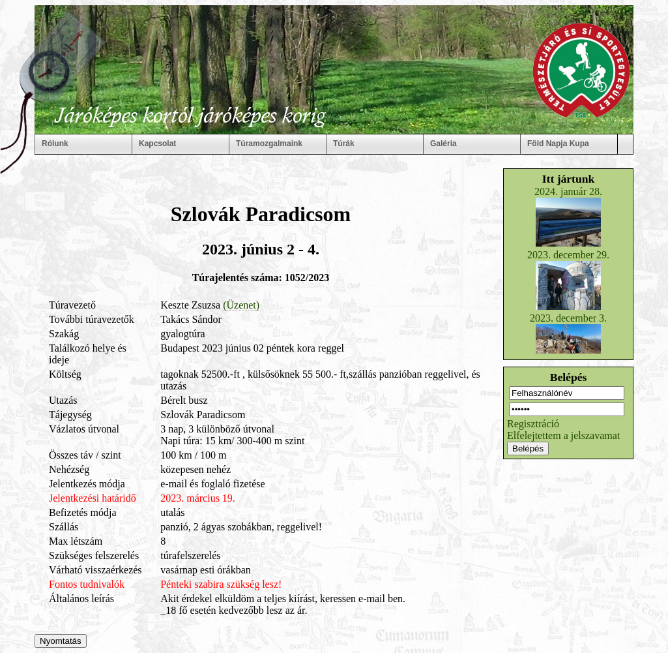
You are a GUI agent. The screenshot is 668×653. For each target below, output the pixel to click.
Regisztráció (533, 423)
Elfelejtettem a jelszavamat (563, 435)
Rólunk (55, 143)
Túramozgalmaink (269, 143)
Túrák (344, 143)
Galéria (443, 143)
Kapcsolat (157, 143)
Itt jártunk (568, 178)
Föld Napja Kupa (558, 143)
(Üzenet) (241, 305)
